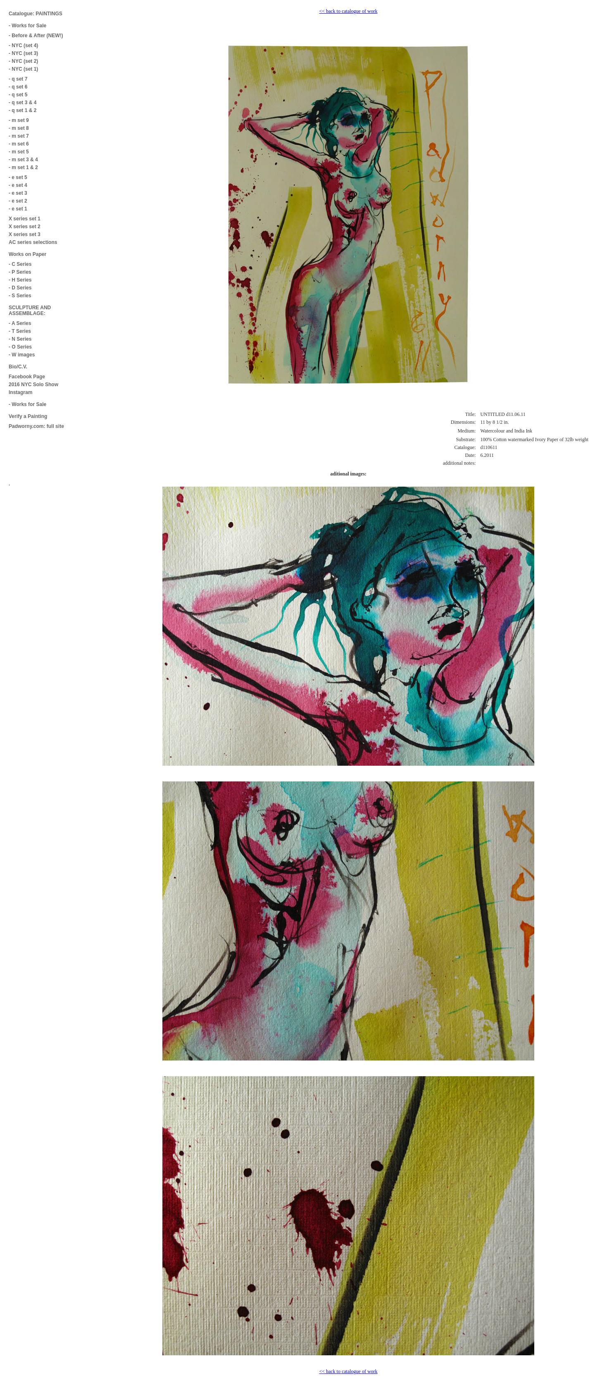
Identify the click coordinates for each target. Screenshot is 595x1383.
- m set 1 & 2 (23, 167)
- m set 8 (19, 128)
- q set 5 (18, 95)
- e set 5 (18, 177)
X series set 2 (24, 226)
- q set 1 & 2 (22, 110)
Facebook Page (27, 377)
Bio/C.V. (18, 367)
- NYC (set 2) (23, 61)
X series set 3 (24, 234)
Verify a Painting (28, 416)
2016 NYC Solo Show (33, 384)
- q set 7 (18, 79)
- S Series (20, 296)
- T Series (20, 331)
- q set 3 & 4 (22, 102)
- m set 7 (19, 136)
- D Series (20, 288)
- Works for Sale (27, 26)
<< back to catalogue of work (348, 11)
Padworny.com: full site (36, 426)
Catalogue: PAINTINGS (35, 14)
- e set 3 (18, 193)
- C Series (20, 264)
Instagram (20, 392)
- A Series (20, 323)
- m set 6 (19, 144)
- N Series (20, 339)
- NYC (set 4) (23, 45)
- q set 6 (18, 87)
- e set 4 (18, 185)
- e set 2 (18, 201)
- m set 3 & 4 (23, 159)
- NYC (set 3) (23, 53)
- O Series (20, 347)
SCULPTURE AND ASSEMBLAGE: (30, 310)
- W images (22, 355)
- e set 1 (18, 209)
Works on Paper (27, 254)
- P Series (20, 272)
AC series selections (33, 242)
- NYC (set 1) (23, 69)
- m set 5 (19, 152)
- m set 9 (19, 120)
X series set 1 (24, 219)
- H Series (20, 280)
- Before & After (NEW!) (36, 35)
